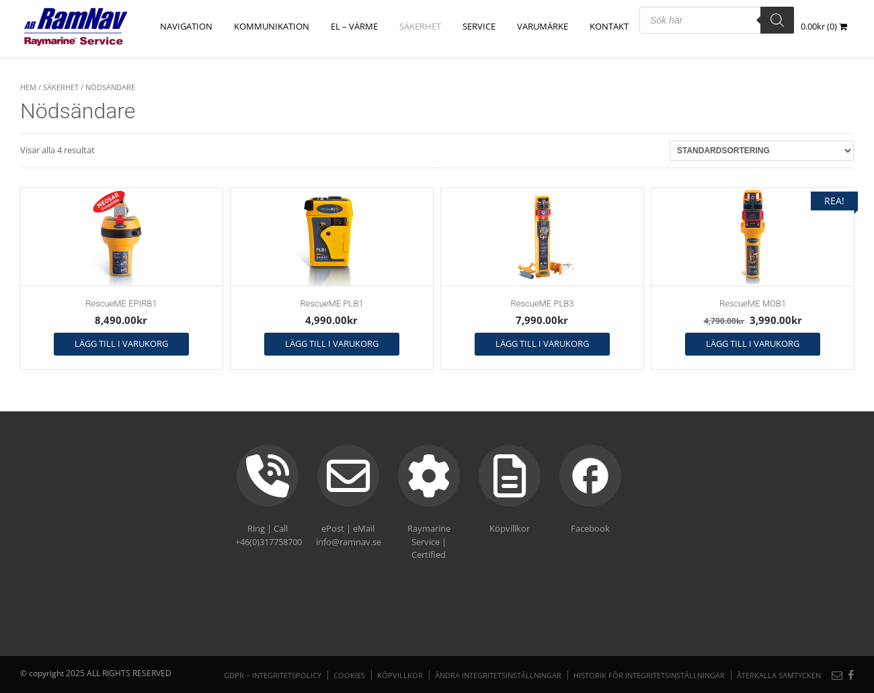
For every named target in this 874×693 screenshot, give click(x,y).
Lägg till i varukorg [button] (121, 343)
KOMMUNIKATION (271, 26)
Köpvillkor (400, 675)
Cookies (349, 675)
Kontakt (609, 26)
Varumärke (542, 26)
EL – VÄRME (354, 26)
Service (479, 26)
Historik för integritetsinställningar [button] (649, 675)
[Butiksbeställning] (762, 150)
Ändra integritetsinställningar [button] (498, 675)
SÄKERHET (420, 26)
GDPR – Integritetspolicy (272, 675)
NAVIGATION (186, 26)
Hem (28, 87)
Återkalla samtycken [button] (779, 675)
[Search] (777, 20)
